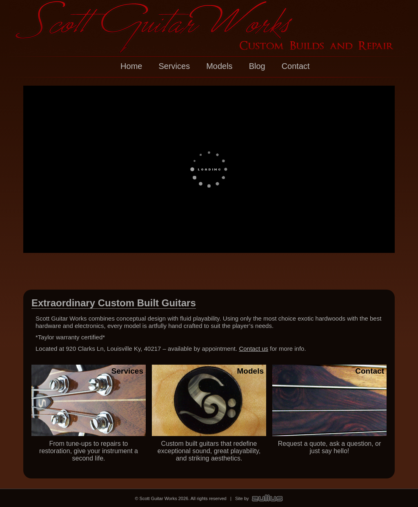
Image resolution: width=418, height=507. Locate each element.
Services (174, 66)
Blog (257, 66)
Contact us (253, 348)
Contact (296, 66)
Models (219, 66)
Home (131, 66)
